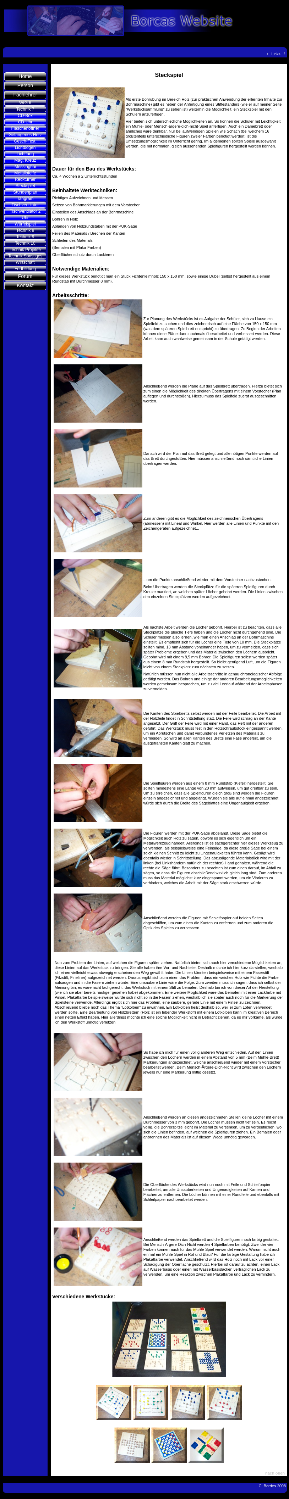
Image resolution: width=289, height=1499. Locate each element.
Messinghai (25, 166)
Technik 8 (25, 230)
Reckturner (25, 179)
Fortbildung (25, 268)
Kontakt (25, 285)
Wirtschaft (25, 262)
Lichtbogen (25, 147)
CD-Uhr (25, 121)
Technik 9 (25, 236)
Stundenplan (25, 192)
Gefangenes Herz (25, 134)
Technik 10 (25, 243)
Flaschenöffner (25, 128)
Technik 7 (25, 109)
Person (25, 85)
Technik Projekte (25, 249)
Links (275, 54)
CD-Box (25, 115)
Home (25, 76)
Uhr (25, 217)
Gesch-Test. (25, 141)
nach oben (275, 1473)
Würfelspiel (25, 224)
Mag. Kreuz (25, 160)
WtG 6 (25, 102)
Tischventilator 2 (25, 211)
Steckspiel (25, 185)
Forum (25, 276)
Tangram (25, 198)
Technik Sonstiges (25, 255)
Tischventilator (25, 204)
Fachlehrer (25, 94)
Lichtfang (25, 153)
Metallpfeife (25, 173)
